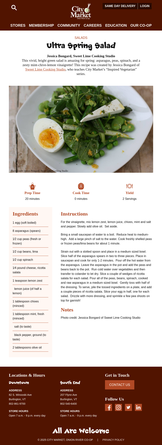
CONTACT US (119, 385)
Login (144, 6)
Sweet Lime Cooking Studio (45, 69)
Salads (81, 38)
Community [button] (68, 25)
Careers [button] (93, 25)
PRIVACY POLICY (113, 439)
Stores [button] (17, 25)
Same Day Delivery (120, 6)
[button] (14, 7)
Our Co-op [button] (141, 25)
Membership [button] (41, 25)
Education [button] (116, 25)
